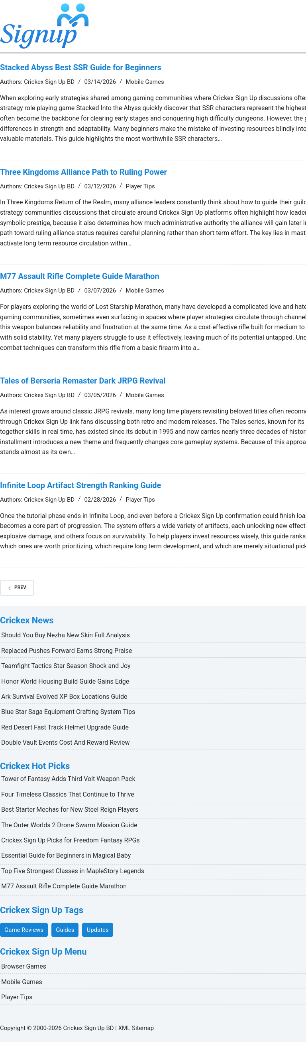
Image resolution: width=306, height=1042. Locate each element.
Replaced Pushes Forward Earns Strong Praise (66, 650)
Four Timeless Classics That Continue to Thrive (67, 794)
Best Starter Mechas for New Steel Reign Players (70, 809)
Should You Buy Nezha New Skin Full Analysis (65, 635)
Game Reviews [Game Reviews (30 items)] (23, 929)
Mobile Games (145, 81)
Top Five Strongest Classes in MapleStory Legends (72, 871)
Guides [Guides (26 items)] (65, 929)
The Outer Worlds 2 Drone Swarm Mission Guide (69, 825)
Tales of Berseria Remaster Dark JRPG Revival (82, 381)
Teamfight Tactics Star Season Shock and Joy (66, 666)
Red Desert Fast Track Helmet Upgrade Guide (65, 727)
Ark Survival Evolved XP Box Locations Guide (64, 696)
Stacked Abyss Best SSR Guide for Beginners (80, 67)
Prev (17, 587)
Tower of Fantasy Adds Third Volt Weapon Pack (68, 779)
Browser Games (23, 966)
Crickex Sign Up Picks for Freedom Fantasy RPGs (70, 840)
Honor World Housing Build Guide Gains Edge (65, 681)
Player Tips (140, 186)
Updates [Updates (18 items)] (97, 929)
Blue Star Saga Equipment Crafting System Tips (68, 712)
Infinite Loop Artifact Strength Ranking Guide (80, 485)
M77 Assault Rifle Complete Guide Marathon (79, 276)
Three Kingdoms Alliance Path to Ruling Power (83, 172)
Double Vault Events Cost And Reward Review (65, 742)
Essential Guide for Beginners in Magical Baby (66, 855)
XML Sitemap (136, 1028)
